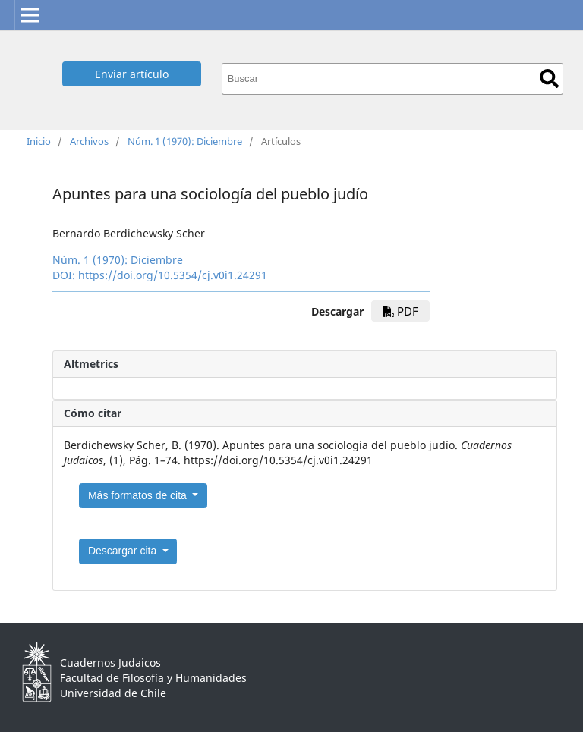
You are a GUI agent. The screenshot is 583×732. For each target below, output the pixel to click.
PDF (400, 311)
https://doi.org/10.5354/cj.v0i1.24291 (172, 275)
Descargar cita (123, 551)
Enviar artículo (132, 74)
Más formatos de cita (139, 495)
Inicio (39, 141)
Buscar (549, 78)
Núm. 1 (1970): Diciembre (185, 141)
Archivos (89, 141)
